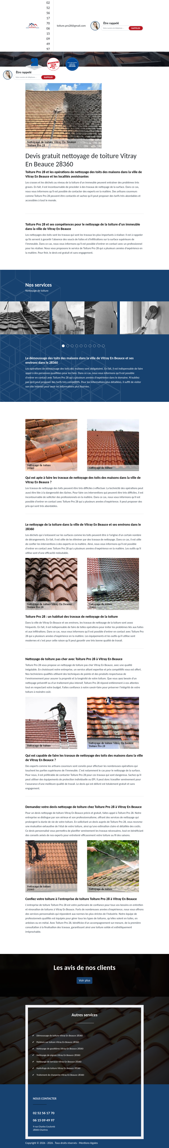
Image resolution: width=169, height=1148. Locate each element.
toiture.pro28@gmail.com (71, 25)
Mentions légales (88, 1143)
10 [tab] (103, 345)
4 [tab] (76, 345)
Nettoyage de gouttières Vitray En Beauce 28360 (60, 1048)
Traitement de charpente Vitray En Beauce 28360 (60, 1074)
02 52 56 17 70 (48, 13)
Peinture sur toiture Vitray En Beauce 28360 (58, 1042)
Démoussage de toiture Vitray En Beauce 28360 (60, 1035)
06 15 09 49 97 (48, 38)
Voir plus (84, 980)
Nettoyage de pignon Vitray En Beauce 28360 (58, 1055)
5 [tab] (81, 345)
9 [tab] (99, 345)
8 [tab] (94, 345)
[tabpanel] (84, 319)
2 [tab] (67, 345)
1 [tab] (63, 345)
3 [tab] (72, 345)
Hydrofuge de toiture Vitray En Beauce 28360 (58, 1068)
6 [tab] (85, 345)
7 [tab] (90, 345)
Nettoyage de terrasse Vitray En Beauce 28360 (59, 1061)
